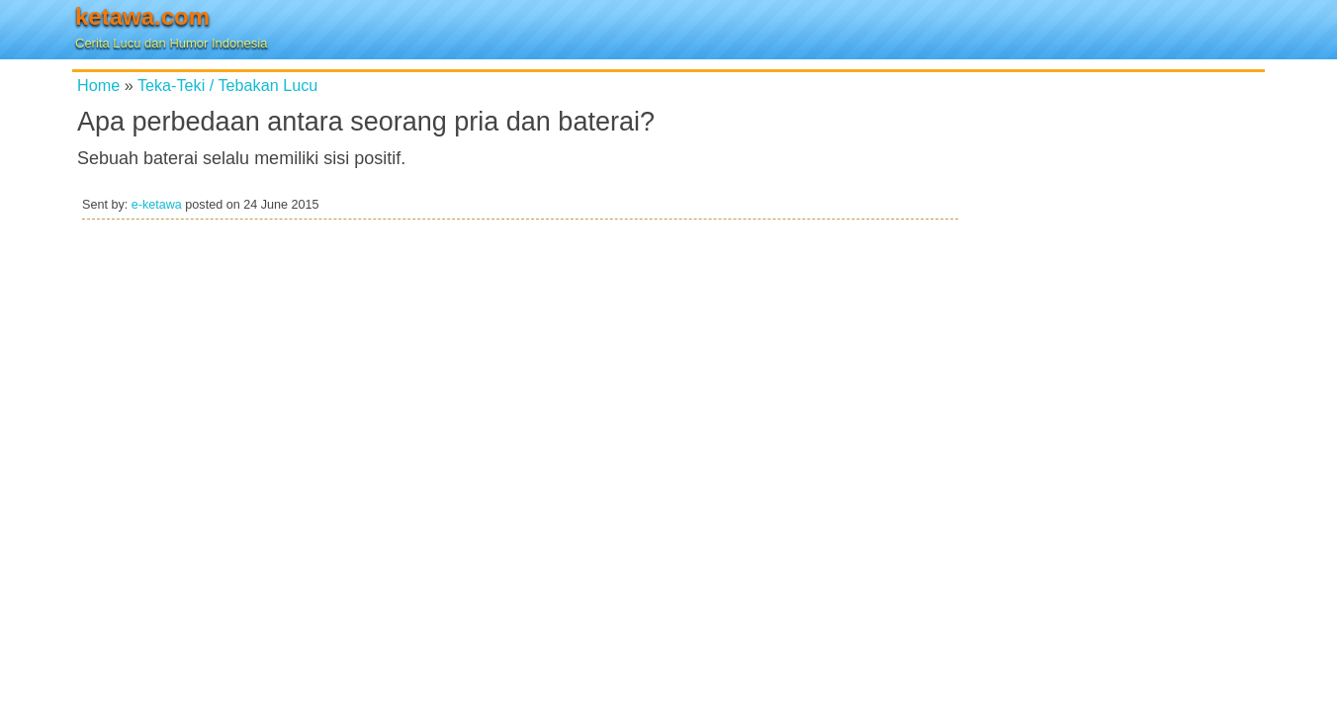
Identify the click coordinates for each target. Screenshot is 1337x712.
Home (98, 85)
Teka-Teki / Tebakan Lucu (227, 85)
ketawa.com (142, 16)
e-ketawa (157, 205)
